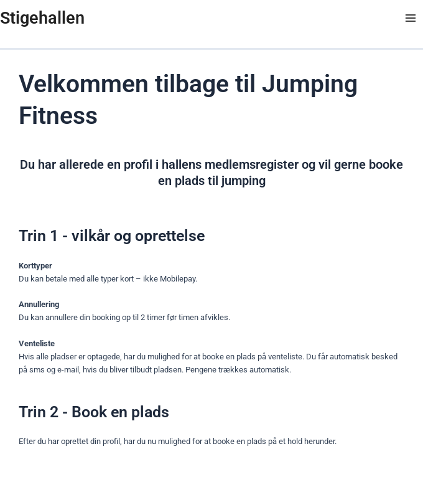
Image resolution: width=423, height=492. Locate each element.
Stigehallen (42, 18)
